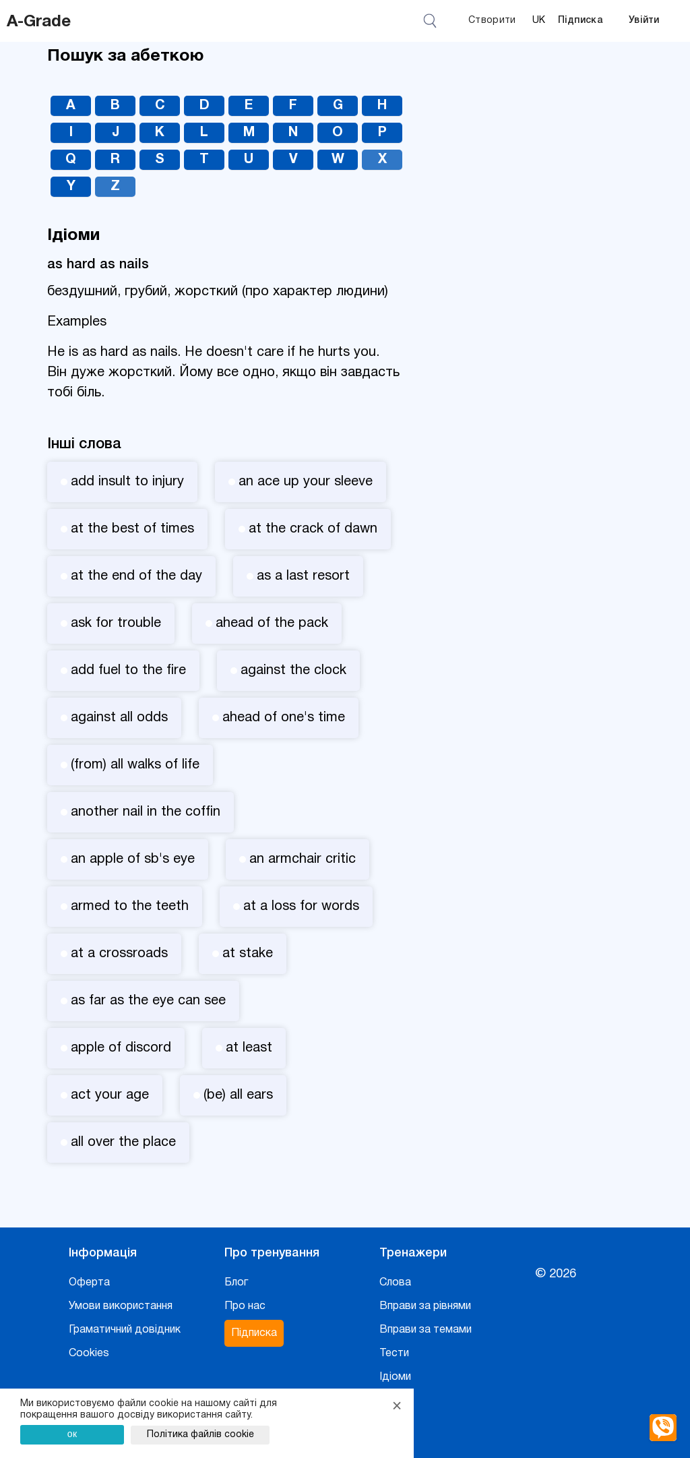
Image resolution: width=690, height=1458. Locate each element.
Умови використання (120, 1306)
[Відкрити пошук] (432, 20)
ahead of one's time (278, 718)
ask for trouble (111, 623)
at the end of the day (131, 576)
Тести (394, 1353)
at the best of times (127, 529)
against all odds (114, 718)
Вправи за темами (425, 1330)
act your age (105, 1095)
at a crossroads (114, 954)
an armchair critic (297, 859)
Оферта (89, 1282)
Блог (236, 1282)
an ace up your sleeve (300, 482)
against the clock (288, 671)
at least (244, 1048)
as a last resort (298, 576)
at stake (242, 954)
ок (72, 1433)
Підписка (580, 20)
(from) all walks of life (130, 765)
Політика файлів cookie (200, 1434)
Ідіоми (395, 1377)
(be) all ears (233, 1095)
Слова (395, 1282)
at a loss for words (296, 907)
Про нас (244, 1306)
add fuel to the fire (123, 671)
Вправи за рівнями (425, 1306)
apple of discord (116, 1048)
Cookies (89, 1353)
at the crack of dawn (308, 529)
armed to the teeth (125, 907)
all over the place (118, 1142)
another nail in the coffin (140, 812)
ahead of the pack (267, 623)
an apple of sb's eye (128, 859)
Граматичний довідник (125, 1330)
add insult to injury (122, 482)
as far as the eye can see (143, 1001)
